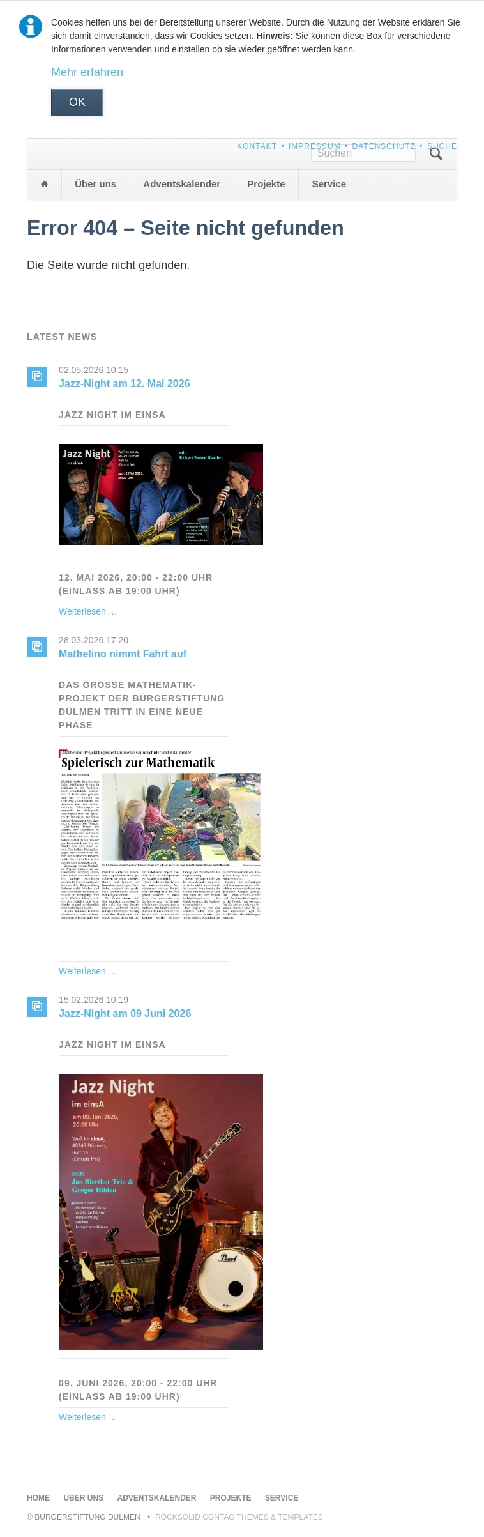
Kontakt (257, 146)
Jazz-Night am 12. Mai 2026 (124, 383)
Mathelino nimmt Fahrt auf (122, 653)
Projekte (266, 183)
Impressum (315, 146)
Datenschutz (384, 146)
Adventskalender (181, 183)
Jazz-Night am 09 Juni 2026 (125, 1013)
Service (329, 183)
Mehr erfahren (87, 72)
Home (44, 184)
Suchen (436, 154)
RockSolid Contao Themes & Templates (239, 1517)
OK (77, 102)
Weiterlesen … (88, 611)
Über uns (95, 183)
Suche (442, 146)
